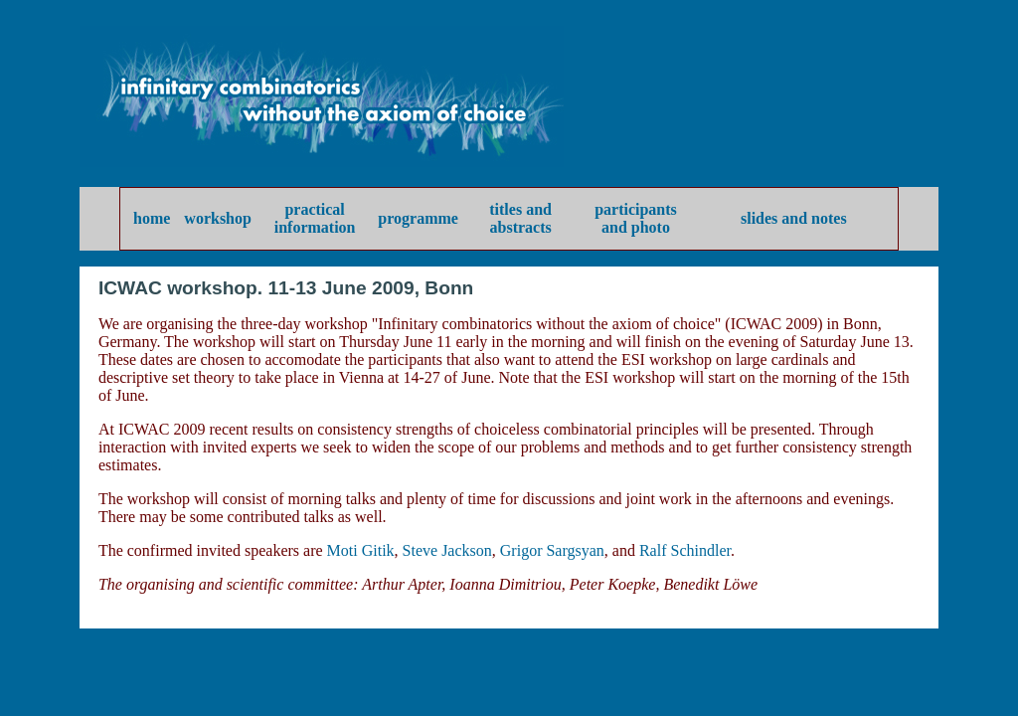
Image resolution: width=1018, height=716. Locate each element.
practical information (315, 218)
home (151, 218)
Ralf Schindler (685, 550)
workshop (218, 218)
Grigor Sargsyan (552, 550)
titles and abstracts (520, 218)
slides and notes (794, 218)
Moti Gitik (361, 550)
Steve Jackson (447, 550)
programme (418, 218)
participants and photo (635, 218)
